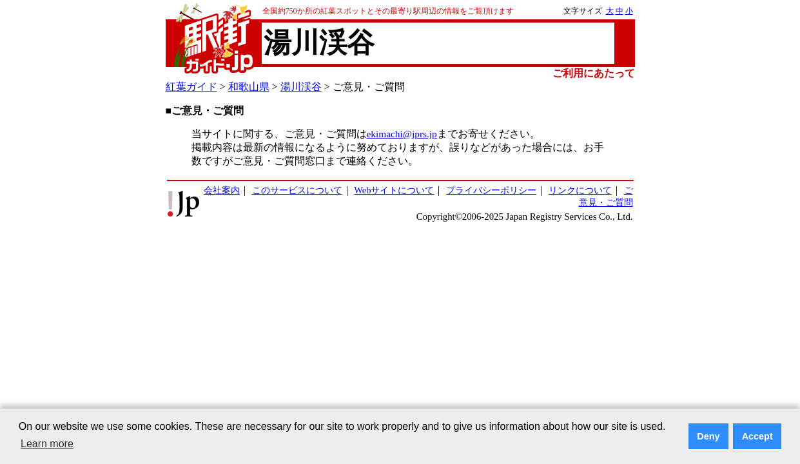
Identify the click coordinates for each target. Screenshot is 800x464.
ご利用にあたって (593, 73)
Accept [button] (757, 436)
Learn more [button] (47, 443)
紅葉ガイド (191, 86)
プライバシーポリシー (491, 190)
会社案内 (222, 190)
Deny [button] (708, 436)
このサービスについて (297, 190)
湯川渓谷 (301, 86)
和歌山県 (248, 86)
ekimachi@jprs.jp (402, 133)
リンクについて (580, 190)
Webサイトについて (394, 190)
